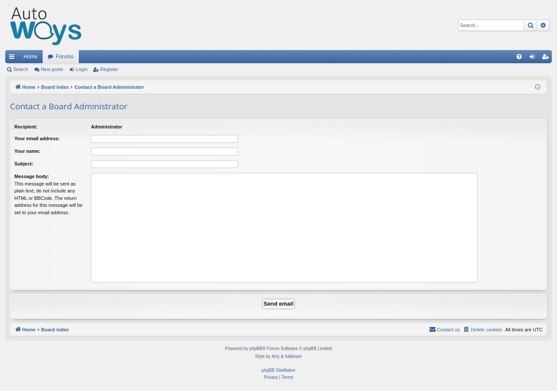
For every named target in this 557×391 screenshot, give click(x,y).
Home (30, 57)
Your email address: (37, 138)
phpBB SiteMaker (278, 370)
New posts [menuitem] (52, 69)
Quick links (13, 58)
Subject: (23, 163)
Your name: (27, 151)
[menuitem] (519, 56)
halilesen (293, 356)
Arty (275, 356)
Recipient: (25, 126)
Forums (65, 57)
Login (81, 69)
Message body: (31, 176)
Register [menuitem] (547, 58)
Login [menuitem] (534, 58)
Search (20, 69)
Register (109, 69)
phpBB (255, 348)
